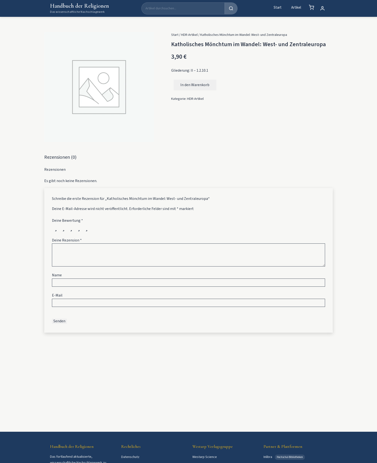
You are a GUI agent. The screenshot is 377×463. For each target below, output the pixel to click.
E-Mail (57, 295)
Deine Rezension (67, 240)
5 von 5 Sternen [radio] (86, 228)
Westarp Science (204, 456)
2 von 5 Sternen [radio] (63, 228)
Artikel (296, 7)
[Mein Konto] (322, 8)
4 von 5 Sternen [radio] (79, 228)
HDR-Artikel (189, 34)
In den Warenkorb (194, 85)
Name (57, 275)
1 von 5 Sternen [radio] (56, 228)
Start (278, 7)
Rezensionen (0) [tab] (60, 157)
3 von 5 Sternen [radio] (71, 228)
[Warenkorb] (311, 7)
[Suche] (183, 8)
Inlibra (268, 456)
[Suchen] (231, 8)
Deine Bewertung (67, 220)
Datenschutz (130, 456)
